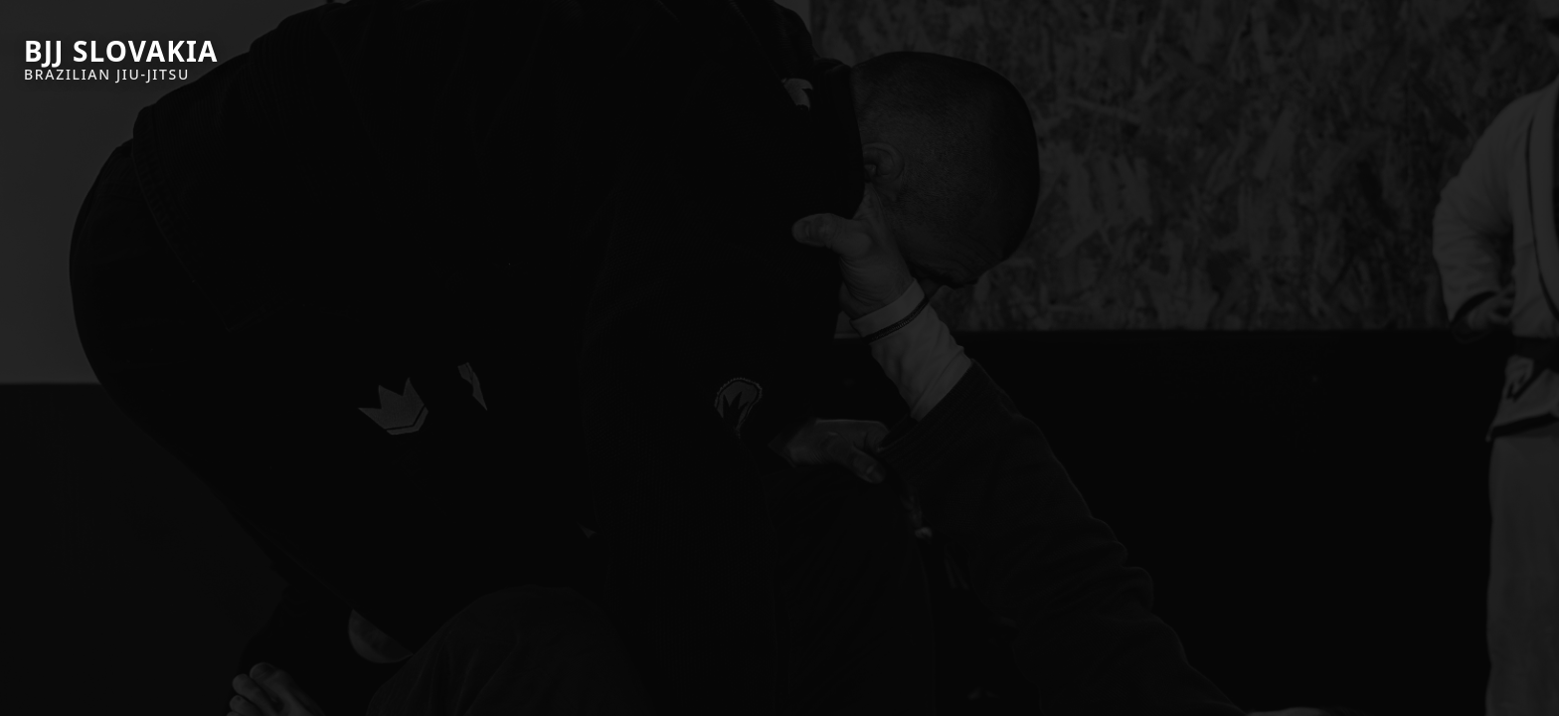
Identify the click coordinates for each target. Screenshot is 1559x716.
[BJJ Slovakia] (121, 59)
